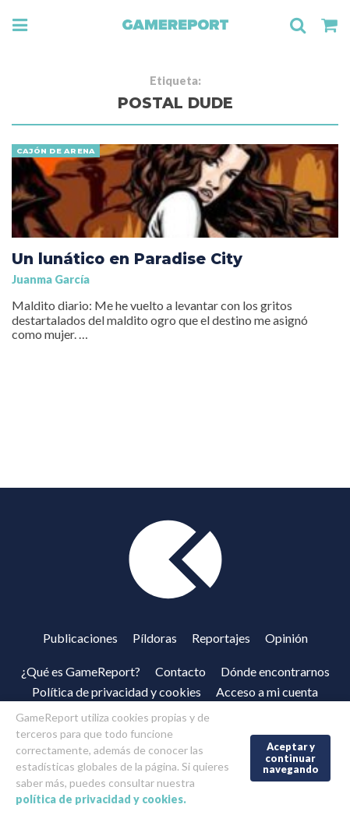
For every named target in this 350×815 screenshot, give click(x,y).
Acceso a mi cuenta (267, 691)
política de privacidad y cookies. (101, 799)
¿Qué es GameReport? (80, 671)
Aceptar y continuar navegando (291, 757)
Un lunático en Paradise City (127, 258)
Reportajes (221, 637)
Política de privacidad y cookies (116, 691)
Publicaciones (80, 637)
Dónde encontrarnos (275, 671)
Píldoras (155, 637)
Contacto (180, 671)
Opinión (286, 637)
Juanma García (51, 279)
